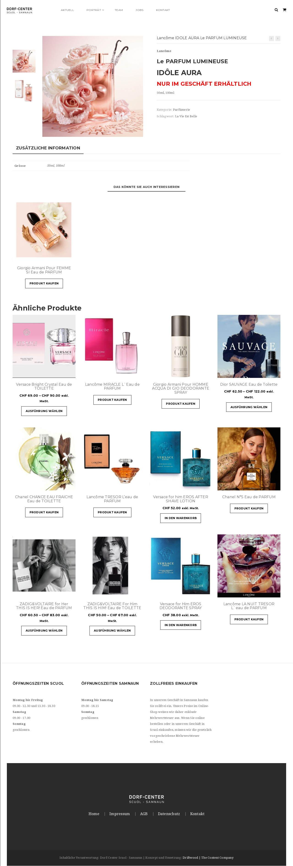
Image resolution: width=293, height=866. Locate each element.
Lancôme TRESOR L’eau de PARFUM (112, 499)
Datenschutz (169, 814)
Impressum (119, 814)
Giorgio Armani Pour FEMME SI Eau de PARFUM (44, 270)
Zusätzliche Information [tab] (48, 148)
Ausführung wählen (44, 411)
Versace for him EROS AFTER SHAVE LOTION (180, 499)
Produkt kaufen (44, 283)
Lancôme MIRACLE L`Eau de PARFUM (112, 386)
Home (94, 814)
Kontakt (197, 814)
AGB (144, 814)
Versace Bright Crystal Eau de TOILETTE (44, 386)
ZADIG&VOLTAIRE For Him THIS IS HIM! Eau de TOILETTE (112, 606)
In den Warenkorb (181, 518)
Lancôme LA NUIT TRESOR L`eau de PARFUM (249, 606)
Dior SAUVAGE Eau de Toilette (248, 384)
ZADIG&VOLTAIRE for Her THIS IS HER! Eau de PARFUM (44, 606)
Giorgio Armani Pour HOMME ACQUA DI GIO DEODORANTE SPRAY (180, 388)
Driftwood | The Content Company (208, 858)
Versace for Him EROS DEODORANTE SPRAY (181, 606)
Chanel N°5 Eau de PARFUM (249, 497)
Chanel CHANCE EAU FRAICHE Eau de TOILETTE (44, 499)
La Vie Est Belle (186, 116)
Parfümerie (181, 109)
